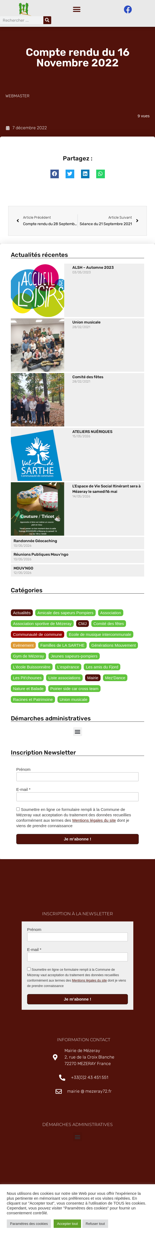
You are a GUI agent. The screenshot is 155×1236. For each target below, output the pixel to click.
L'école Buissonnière (31, 668)
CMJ (82, 625)
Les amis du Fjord (102, 668)
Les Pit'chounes (27, 679)
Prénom (23, 770)
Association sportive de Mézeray (42, 625)
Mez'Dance (115, 679)
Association (110, 614)
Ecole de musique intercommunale (100, 635)
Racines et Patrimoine (33, 700)
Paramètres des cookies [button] (29, 1224)
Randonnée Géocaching (35, 542)
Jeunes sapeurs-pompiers (74, 657)
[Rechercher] (47, 20)
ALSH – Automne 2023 (93, 269)
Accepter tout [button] (67, 1224)
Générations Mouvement (113, 646)
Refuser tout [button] (95, 1224)
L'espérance (68, 668)
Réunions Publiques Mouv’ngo (41, 556)
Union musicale (86, 323)
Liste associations (64, 679)
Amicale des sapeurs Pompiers (65, 614)
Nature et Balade (28, 690)
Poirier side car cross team (74, 690)
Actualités (22, 614)
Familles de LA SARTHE (62, 646)
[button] (77, 10)
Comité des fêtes (87, 378)
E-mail (23, 790)
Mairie (92, 679)
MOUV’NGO (23, 569)
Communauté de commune (37, 635)
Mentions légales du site (94, 821)
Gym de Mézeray (28, 657)
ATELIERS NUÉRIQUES (92, 433)
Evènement (23, 646)
